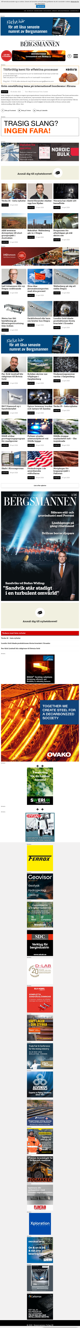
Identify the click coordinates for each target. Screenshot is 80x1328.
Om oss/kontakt (47, 11)
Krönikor (54, 11)
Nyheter (4, 92)
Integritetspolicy (74, 11)
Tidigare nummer (38, 11)
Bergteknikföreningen (63, 11)
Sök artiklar (30, 11)
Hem (25, 11)
